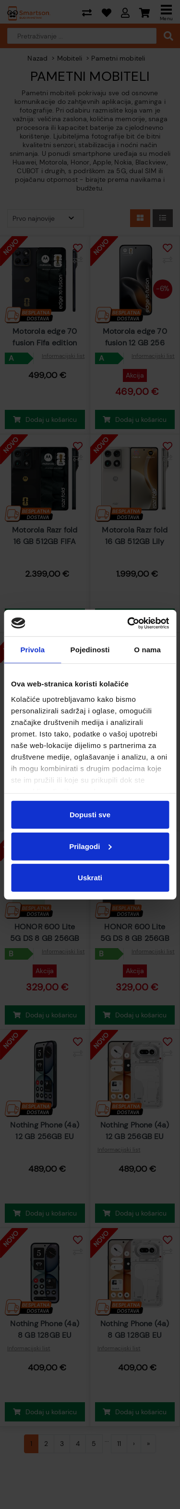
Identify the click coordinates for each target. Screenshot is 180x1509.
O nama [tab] (147, 650)
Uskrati (90, 878)
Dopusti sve (90, 815)
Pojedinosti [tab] (90, 650)
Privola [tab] (32, 650)
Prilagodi (90, 846)
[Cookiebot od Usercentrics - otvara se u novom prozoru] (128, 623)
